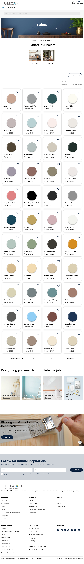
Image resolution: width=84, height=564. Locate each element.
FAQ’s (3, 534)
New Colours (33, 506)
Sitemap (39, 558)
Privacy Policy (30, 558)
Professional (11, 7)
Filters (72, 75)
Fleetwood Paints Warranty (10, 531)
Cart (79, 1)
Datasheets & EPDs (7, 550)
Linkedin (72, 530)
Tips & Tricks (61, 500)
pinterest (75, 530)
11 (59, 358)
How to (59, 503)
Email (79, 530)
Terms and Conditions (8, 558)
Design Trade (5, 516)
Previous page (15, 358)
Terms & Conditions (35, 474)
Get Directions (35, 542)
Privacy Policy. (47, 474)
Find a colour (33, 512)
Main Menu (81, 2)
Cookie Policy (21, 558)
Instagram (62, 530)
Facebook (58, 530)
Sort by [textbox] (64, 81)
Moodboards (61, 506)
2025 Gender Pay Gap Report (10, 512)
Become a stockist (7, 522)
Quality (3, 506)
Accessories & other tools (37, 509)
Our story (4, 500)
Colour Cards (33, 503)
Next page (70, 358)
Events (3, 519)
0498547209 (35, 528)
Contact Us (4, 540)
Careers (3, 509)
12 (63, 358)
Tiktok (65, 530)
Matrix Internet (78, 558)
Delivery (3, 528)
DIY (3, 7)
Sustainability (5, 503)
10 (55, 358)
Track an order (5, 537)
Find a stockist (6, 547)
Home (34, 40)
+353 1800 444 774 (37, 549)
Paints (42, 40)
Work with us (5, 543)
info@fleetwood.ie (37, 534)
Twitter (68, 530)
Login (73, 2)
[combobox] (71, 81)
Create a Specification (8, 553)
